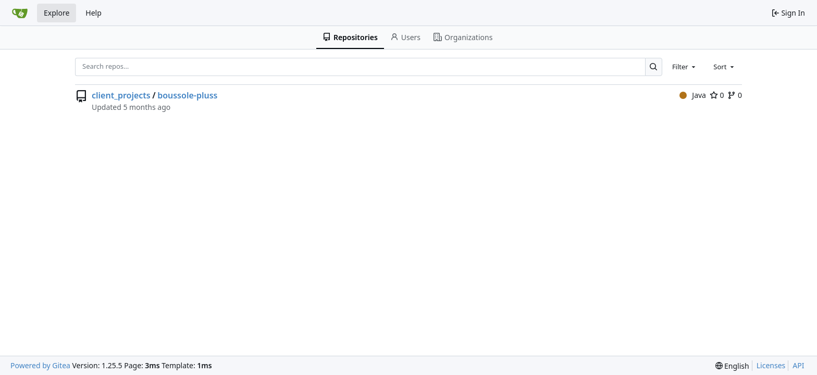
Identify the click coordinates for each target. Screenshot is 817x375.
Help (93, 13)
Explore (56, 13)
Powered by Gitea (40, 365)
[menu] (732, 366)
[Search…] (653, 67)
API (798, 365)
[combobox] (684, 67)
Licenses (771, 365)
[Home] (19, 13)
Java (692, 95)
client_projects (121, 95)
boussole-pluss (187, 95)
